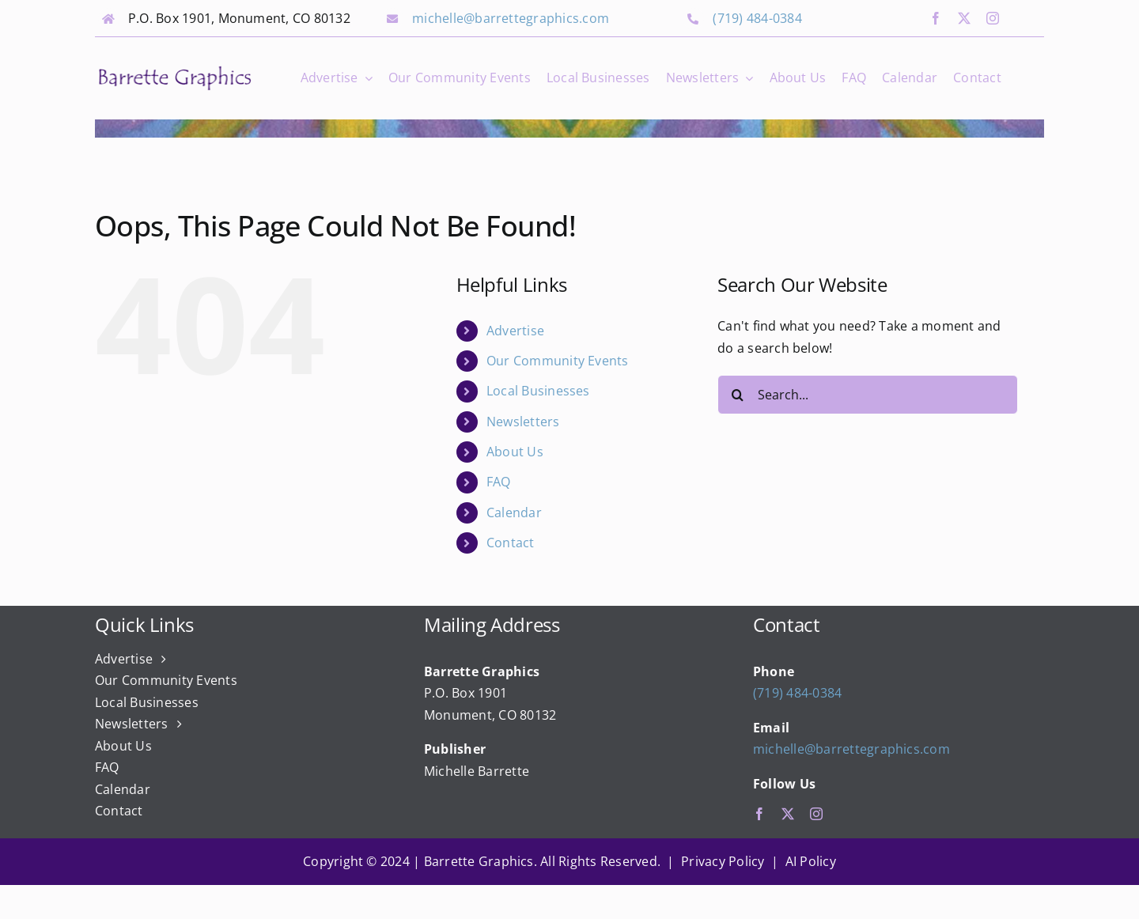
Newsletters (523, 421)
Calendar (514, 512)
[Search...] (867, 394)
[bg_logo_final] (175, 69)
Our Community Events (557, 360)
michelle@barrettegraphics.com (510, 18)
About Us (514, 451)
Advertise (515, 330)
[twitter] (964, 18)
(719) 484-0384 (757, 18)
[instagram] (992, 18)
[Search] (737, 394)
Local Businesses (538, 390)
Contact (510, 542)
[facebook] (935, 18)
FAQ (498, 481)
